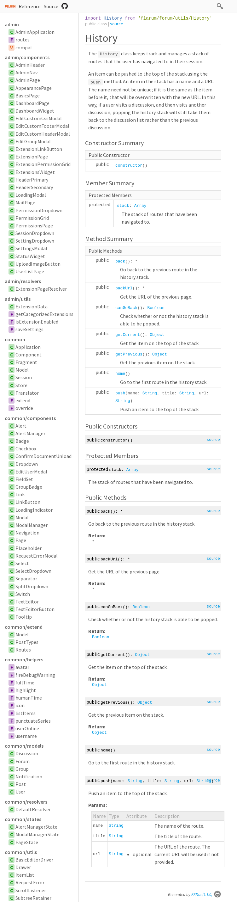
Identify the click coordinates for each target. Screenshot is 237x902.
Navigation (27, 532)
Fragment (26, 362)
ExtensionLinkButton (38, 149)
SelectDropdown (33, 571)
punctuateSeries (33, 721)
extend (22, 400)
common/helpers (24, 659)
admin (12, 24)
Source (51, 6)
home (120, 373)
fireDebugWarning (35, 675)
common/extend (24, 627)
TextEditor (27, 601)
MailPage (25, 202)
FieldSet (24, 479)
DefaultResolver (33, 809)
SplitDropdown (31, 586)
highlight (25, 690)
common (15, 339)
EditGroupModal (33, 141)
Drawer (23, 867)
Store (21, 385)
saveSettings (29, 329)
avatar (22, 667)
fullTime (24, 682)
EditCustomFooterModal (42, 126)
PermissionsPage (34, 225)
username (26, 736)
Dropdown (26, 464)
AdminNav (26, 72)
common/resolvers (26, 802)
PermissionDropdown (38, 210)
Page (20, 540)
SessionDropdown (34, 233)
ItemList (24, 875)
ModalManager (31, 525)
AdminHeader (30, 65)
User (20, 791)
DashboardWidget (34, 111)
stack (123, 205)
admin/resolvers (23, 281)
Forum (22, 761)
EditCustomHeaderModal (42, 134)
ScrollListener (30, 890)
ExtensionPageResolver (41, 289)
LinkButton (27, 502)
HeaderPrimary (31, 179)
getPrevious (128, 354)
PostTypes (26, 642)
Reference (30, 6)
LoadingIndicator (34, 510)
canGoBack (126, 308)
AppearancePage (33, 88)
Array (140, 205)
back (120, 261)
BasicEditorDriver (34, 859)
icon (20, 705)
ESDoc (206, 894)
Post (20, 784)
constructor (128, 165)
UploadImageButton (38, 264)
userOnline (27, 728)
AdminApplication (35, 32)
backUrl (124, 288)
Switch (22, 594)
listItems (25, 713)
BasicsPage (27, 95)
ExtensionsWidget (35, 172)
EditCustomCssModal (38, 118)
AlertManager (30, 433)
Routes (23, 649)
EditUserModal (31, 471)
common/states (23, 819)
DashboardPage (32, 103)
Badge (22, 441)
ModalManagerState (37, 834)
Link (20, 494)
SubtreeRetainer (33, 898)
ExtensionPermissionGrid (43, 164)
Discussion (26, 753)
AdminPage (27, 80)
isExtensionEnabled (36, 321)
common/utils (21, 852)
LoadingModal (30, 195)
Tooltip (23, 617)
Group (22, 769)
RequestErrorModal (36, 556)
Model (22, 370)
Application (28, 347)
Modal (22, 517)
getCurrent (127, 334)
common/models (24, 746)
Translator (27, 393)
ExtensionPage (31, 156)
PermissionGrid (32, 218)
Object (157, 334)
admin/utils (18, 299)
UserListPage (29, 271)
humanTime (28, 698)
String (149, 393)
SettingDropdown (34, 241)
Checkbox (25, 448)
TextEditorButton (35, 609)
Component (28, 354)
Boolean (156, 308)
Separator (26, 578)
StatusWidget (30, 256)
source (116, 24)
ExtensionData (31, 306)
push (120, 393)
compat (23, 47)
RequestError (29, 882)
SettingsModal (31, 248)
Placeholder (28, 548)
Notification (28, 776)
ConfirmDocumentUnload (43, 456)
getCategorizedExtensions (44, 314)
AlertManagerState (36, 827)
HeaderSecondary (34, 187)
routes (22, 39)
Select (22, 563)
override (24, 408)
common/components (30, 418)
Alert (20, 426)
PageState (26, 842)
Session (23, 377)
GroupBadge (28, 487)
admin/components (27, 57)
